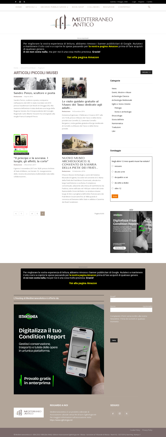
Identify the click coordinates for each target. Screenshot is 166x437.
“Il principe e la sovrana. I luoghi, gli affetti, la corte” (31, 160)
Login (134, 2)
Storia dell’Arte (118, 119)
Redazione (18, 96)
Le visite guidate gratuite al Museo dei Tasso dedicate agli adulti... (82, 104)
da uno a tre (120, 171)
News (114, 88)
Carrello (149, 2)
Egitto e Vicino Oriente (121, 104)
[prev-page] (16, 213)
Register (141, 2)
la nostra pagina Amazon (103, 46)
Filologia (118, 108)
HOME (19, 7)
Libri (113, 131)
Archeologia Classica (120, 96)
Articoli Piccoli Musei (28, 68)
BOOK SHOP (78, 7)
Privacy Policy (147, 430)
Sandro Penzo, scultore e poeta (34, 93)
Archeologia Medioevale (122, 100)
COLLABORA (93, 7)
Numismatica (117, 123)
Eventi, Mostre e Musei (121, 92)
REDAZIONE (109, 7)
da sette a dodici (122, 183)
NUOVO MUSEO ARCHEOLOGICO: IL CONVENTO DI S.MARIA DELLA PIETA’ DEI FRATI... (80, 163)
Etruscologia (117, 115)
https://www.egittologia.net (61, 420)
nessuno (118, 166)
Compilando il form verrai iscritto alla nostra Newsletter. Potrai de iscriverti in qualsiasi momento (128, 319)
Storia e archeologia (123, 112)
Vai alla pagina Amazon (83, 57)
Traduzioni (116, 127)
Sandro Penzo (19, 89)
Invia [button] (115, 196)
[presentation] (130, 331)
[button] (149, 7)
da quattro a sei (121, 177)
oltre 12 (118, 188)
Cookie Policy (135, 430)
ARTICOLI (31, 7)
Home (16, 68)
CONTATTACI (124, 7)
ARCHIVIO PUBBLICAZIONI (54, 7)
